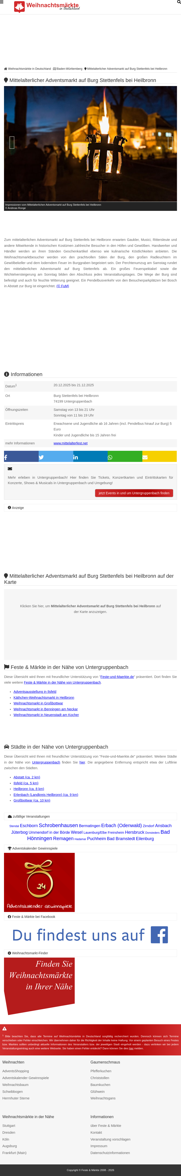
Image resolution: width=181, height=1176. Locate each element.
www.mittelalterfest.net (70, 443)
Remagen (63, 838)
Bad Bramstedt (121, 838)
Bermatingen (89, 826)
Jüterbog (19, 832)
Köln (5, 1139)
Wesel (77, 832)
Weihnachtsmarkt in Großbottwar (38, 703)
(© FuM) (63, 286)
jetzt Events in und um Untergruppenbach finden (134, 493)
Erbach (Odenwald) (121, 825)
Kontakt (96, 1132)
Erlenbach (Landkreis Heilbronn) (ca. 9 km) (45, 795)
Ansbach (163, 825)
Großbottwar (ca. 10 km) (31, 800)
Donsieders (152, 832)
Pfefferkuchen (100, 1071)
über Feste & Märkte (105, 1126)
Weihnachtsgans (102, 1098)
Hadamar (80, 839)
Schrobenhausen (58, 825)
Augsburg (9, 1146)
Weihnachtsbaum (15, 1085)
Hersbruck (134, 832)
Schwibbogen (12, 1092)
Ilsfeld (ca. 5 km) (25, 783)
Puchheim (96, 838)
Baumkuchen (100, 1085)
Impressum (98, 1146)
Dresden (8, 1132)
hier (82, 762)
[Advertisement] (90, 334)
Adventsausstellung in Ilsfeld (34, 692)
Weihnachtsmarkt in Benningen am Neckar (45, 709)
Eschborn (29, 825)
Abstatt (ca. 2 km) (26, 777)
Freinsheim (116, 832)
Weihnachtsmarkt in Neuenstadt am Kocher (46, 715)
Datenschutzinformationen (110, 1153)
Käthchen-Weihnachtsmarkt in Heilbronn (43, 697)
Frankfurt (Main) (14, 1153)
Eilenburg (145, 838)
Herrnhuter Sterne (15, 1098)
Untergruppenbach (46, 762)
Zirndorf (148, 826)
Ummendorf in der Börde (49, 832)
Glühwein (97, 1092)
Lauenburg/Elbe (95, 832)
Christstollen (99, 1078)
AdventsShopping (15, 1071)
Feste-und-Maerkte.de (117, 677)
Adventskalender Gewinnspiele (25, 1078)
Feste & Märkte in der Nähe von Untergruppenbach (62, 682)
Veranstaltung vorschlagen (110, 1139)
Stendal (14, 826)
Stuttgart (8, 1126)
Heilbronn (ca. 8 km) (28, 789)
